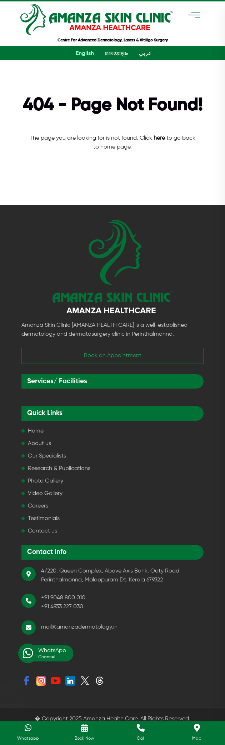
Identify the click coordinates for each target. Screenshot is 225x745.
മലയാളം (116, 53)
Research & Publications (59, 468)
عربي (145, 53)
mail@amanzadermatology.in (79, 627)
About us (39, 443)
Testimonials (44, 518)
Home (36, 431)
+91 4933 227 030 (62, 607)
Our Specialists (47, 456)
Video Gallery (45, 493)
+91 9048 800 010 (63, 598)
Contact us (42, 531)
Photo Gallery (45, 481)
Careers (38, 506)
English (85, 53)
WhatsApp (43, 653)
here (159, 138)
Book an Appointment (112, 356)
